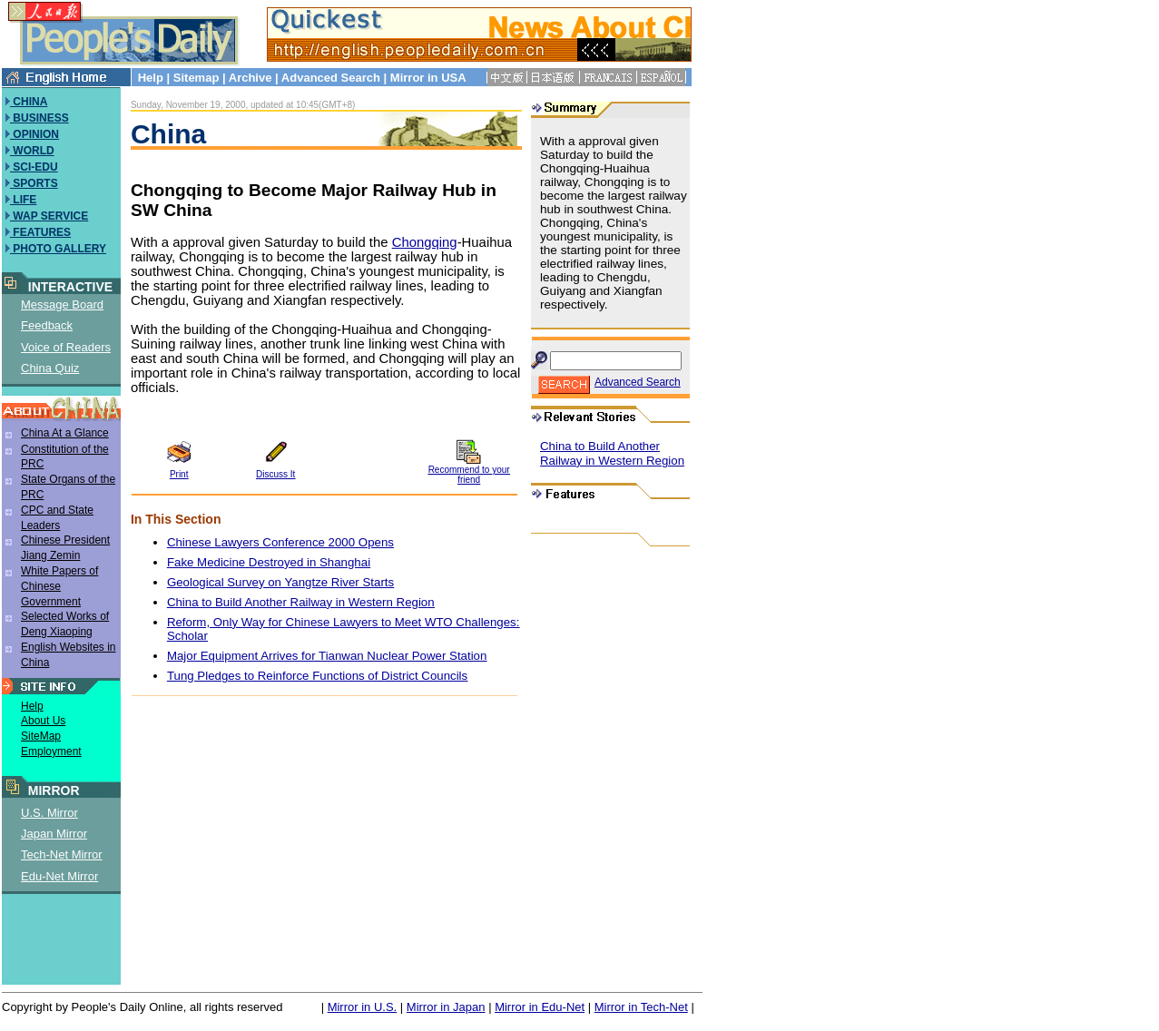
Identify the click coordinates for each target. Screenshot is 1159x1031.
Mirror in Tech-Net (641, 1007)
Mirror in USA (428, 77)
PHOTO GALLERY (58, 248)
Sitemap (196, 77)
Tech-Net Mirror (62, 854)
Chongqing (424, 242)
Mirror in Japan (446, 1007)
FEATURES (40, 232)
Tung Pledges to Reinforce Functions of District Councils (317, 675)
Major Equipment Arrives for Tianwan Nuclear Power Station (326, 656)
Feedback (47, 325)
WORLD (32, 150)
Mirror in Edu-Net (539, 1007)
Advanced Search (330, 77)
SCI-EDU (34, 167)
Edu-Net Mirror (59, 876)
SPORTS (34, 183)
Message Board (62, 304)
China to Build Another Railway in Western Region (301, 602)
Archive (250, 77)
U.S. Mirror (49, 813)
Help (150, 77)
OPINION (34, 134)
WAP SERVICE (49, 216)
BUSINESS (39, 118)
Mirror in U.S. (363, 1007)
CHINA (28, 101)
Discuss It (275, 474)
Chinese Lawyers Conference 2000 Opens (280, 542)
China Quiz (50, 368)
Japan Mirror (54, 833)
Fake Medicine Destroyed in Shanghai (268, 562)
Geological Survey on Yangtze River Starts (280, 582)
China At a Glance (65, 433)
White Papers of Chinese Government (59, 586)
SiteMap (41, 736)
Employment (51, 751)
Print (179, 474)
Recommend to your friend (469, 475)
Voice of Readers (66, 347)
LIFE (23, 199)
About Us (43, 720)
